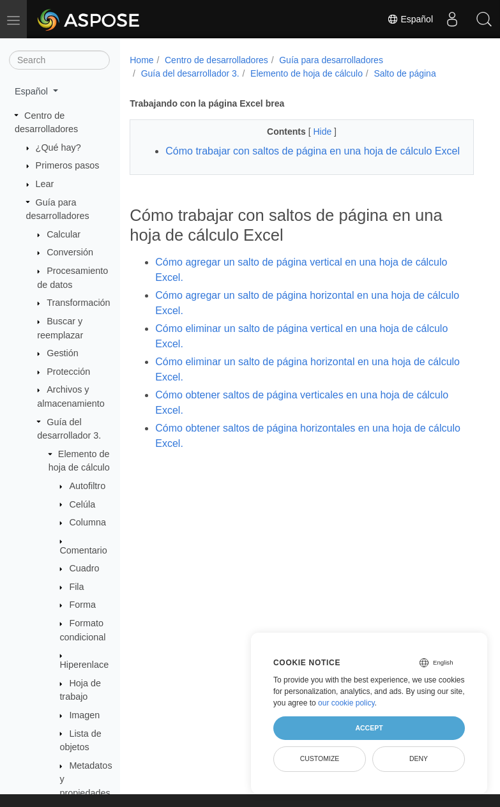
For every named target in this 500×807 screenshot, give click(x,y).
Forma (82, 605)
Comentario (83, 550)
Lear (45, 184)
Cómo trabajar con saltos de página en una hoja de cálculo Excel (312, 151)
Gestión (63, 353)
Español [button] (32, 91)
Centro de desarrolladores (216, 60)
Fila (76, 587)
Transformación (78, 303)
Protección (68, 371)
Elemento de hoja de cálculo (306, 73)
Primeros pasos (68, 165)
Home (141, 60)
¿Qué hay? (58, 147)
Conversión (70, 252)
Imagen (84, 715)
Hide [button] (323, 131)
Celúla (82, 504)
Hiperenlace (84, 665)
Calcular (63, 234)
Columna (87, 522)
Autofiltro (87, 486)
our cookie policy (346, 702)
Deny (418, 758)
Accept (369, 728)
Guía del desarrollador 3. (190, 73)
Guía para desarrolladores (331, 60)
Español (410, 19)
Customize (320, 758)
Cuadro (84, 568)
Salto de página (405, 73)
